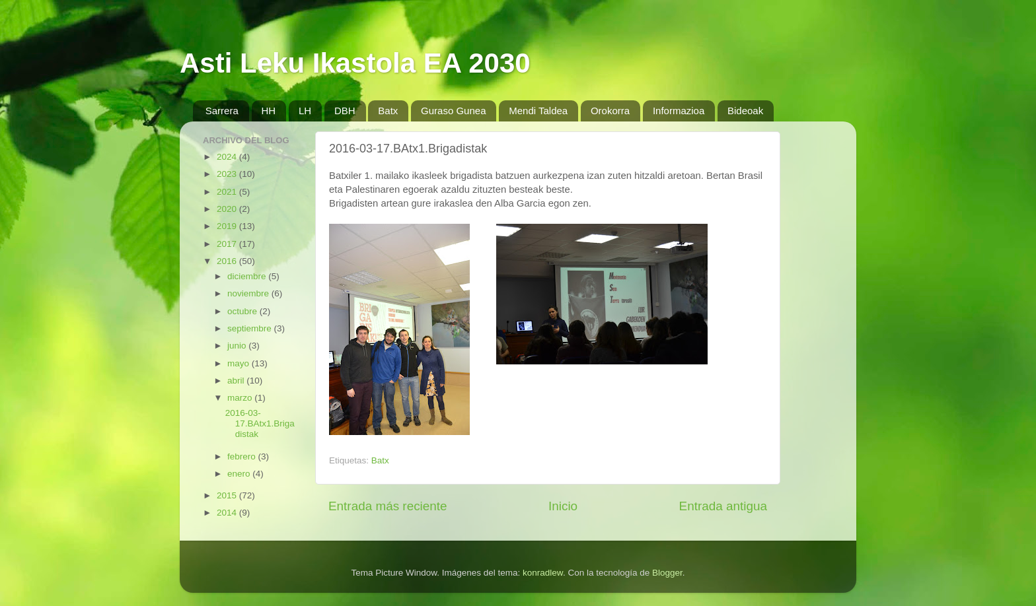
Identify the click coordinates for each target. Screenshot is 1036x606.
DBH (344, 110)
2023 (228, 174)
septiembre (250, 328)
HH (269, 110)
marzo (240, 398)
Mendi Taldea (538, 110)
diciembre (247, 276)
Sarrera (222, 110)
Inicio (562, 506)
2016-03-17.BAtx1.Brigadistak (260, 423)
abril (236, 381)
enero (239, 474)
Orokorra (610, 110)
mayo (239, 363)
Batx (388, 110)
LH (305, 110)
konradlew (543, 573)
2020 (228, 209)
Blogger (667, 573)
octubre (243, 311)
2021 (228, 192)
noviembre (249, 293)
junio (237, 346)
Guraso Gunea (453, 110)
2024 (228, 157)
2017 (228, 244)
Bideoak (745, 110)
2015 (228, 495)
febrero (242, 456)
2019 (228, 226)
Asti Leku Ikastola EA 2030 (355, 63)
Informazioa (678, 110)
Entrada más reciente (387, 506)
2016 (228, 261)
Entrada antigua (723, 506)
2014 (228, 513)
